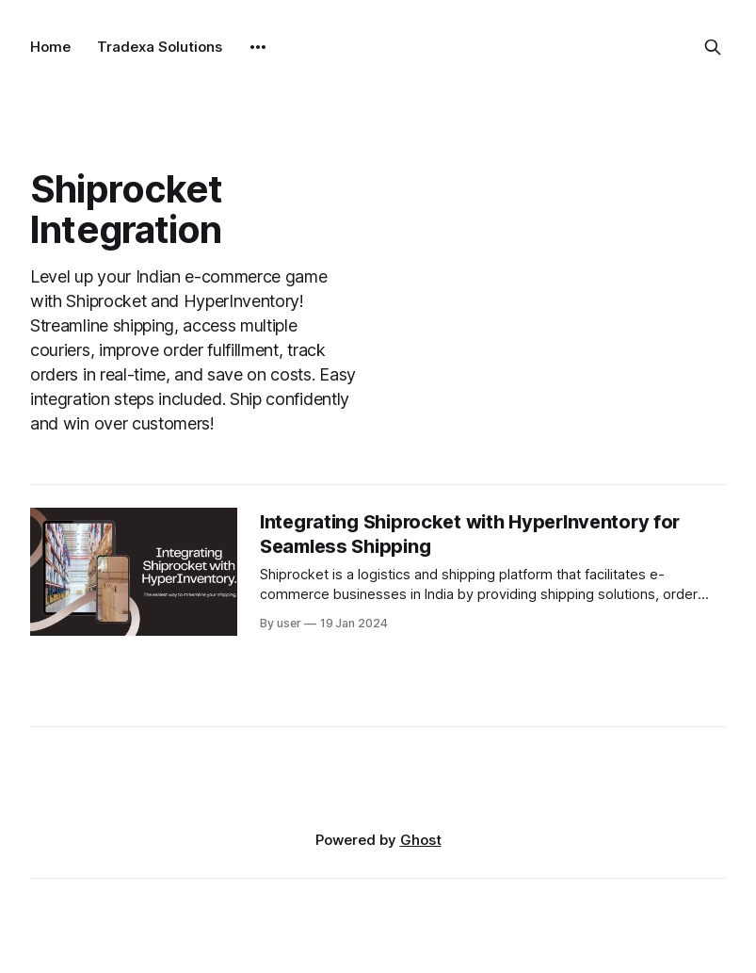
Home (50, 47)
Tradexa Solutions (159, 47)
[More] (258, 47)
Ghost (421, 840)
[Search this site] (713, 47)
